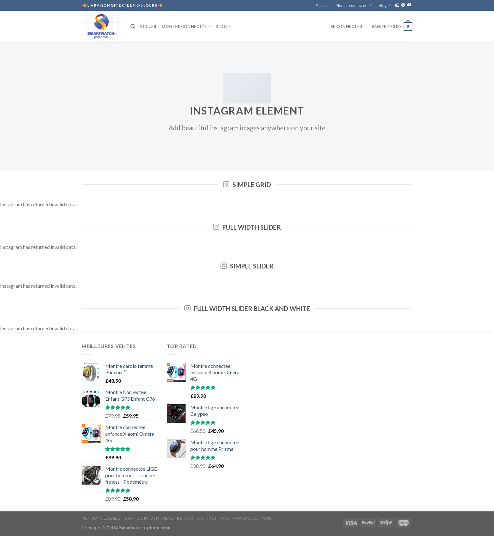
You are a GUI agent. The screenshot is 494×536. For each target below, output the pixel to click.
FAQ (225, 518)
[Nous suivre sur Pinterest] (403, 5)
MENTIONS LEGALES (101, 518)
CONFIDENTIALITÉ (155, 518)
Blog (385, 5)
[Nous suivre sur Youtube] (409, 5)
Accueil (322, 5)
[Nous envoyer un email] (397, 5)
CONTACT (207, 518)
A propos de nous (252, 518)
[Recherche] (132, 26)
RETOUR (185, 518)
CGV (129, 518)
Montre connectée (353, 5)
